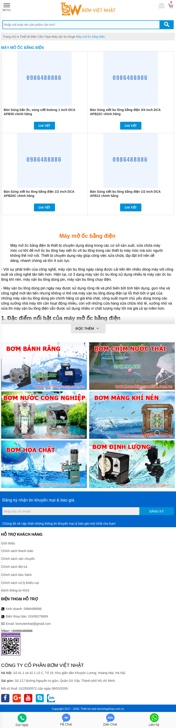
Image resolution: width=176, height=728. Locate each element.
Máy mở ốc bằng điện (90, 36)
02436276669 (38, 616)
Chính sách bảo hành (16, 575)
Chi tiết (44, 125)
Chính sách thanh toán (17, 551)
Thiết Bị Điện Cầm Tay (34, 36)
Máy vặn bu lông (63, 36)
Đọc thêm (88, 328)
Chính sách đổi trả (14, 567)
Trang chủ (9, 36)
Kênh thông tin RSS (15, 590)
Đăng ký (156, 511)
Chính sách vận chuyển (18, 559)
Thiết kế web (88, 709)
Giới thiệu (8, 543)
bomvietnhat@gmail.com (33, 624)
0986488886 (33, 609)
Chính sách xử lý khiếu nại (20, 583)
